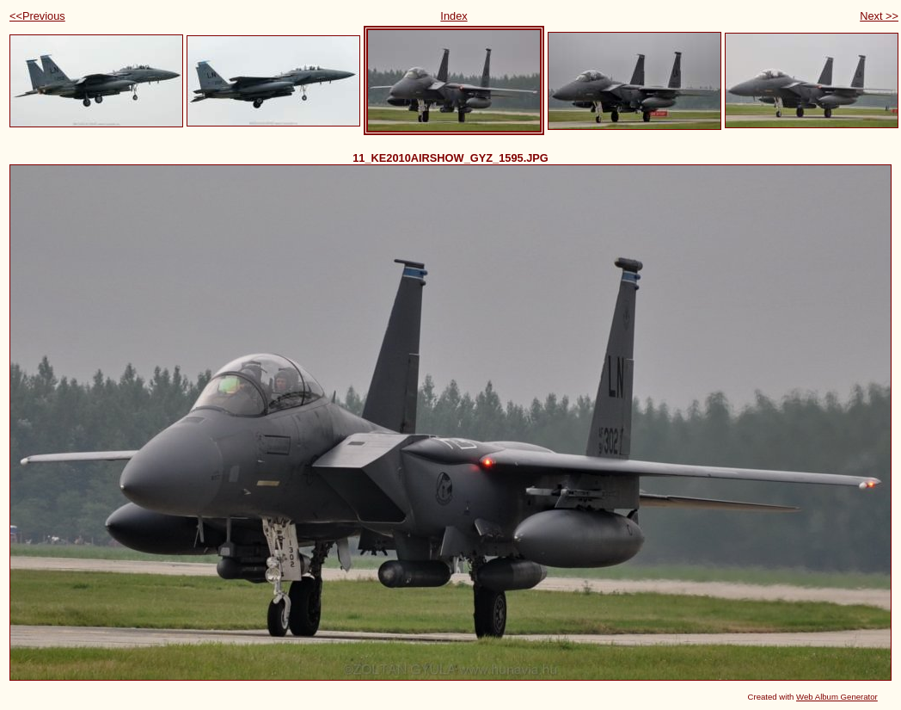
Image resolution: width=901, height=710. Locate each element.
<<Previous (37, 15)
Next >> (879, 15)
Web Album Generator (837, 696)
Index (453, 15)
